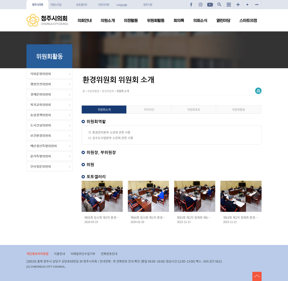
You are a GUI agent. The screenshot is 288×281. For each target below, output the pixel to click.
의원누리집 (55, 5)
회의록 (179, 20)
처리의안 (149, 109)
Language (121, 5)
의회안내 (84, 20)
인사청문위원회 (40, 166)
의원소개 (108, 20)
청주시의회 (37, 5)
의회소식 (200, 20)
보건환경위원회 (40, 135)
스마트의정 (248, 20)
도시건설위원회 (40, 125)
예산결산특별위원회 (43, 146)
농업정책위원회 (40, 115)
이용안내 (59, 253)
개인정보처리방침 (37, 253)
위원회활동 (155, 20)
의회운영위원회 (40, 74)
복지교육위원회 (40, 104)
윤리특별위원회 (40, 156)
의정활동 (131, 20)
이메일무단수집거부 (83, 253)
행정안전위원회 (40, 84)
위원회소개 (104, 109)
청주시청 (147, 5)
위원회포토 (193, 109)
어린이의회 (103, 5)
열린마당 (223, 20)
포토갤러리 (81, 5)
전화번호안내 (109, 253)
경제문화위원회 (40, 94)
